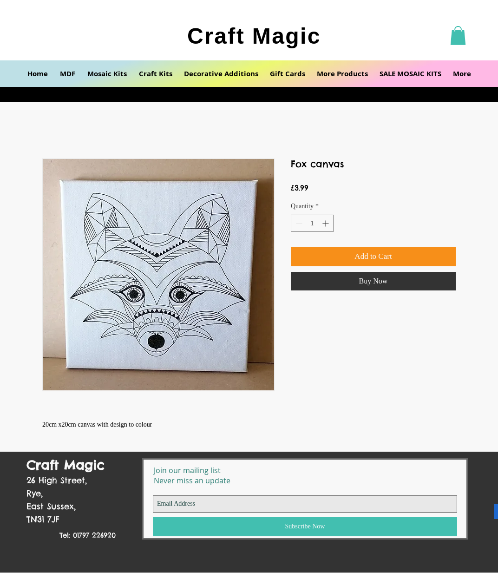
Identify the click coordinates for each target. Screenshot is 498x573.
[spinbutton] (312, 223)
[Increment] (326, 223)
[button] (458, 35)
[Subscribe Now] (305, 526)
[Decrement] (298, 223)
